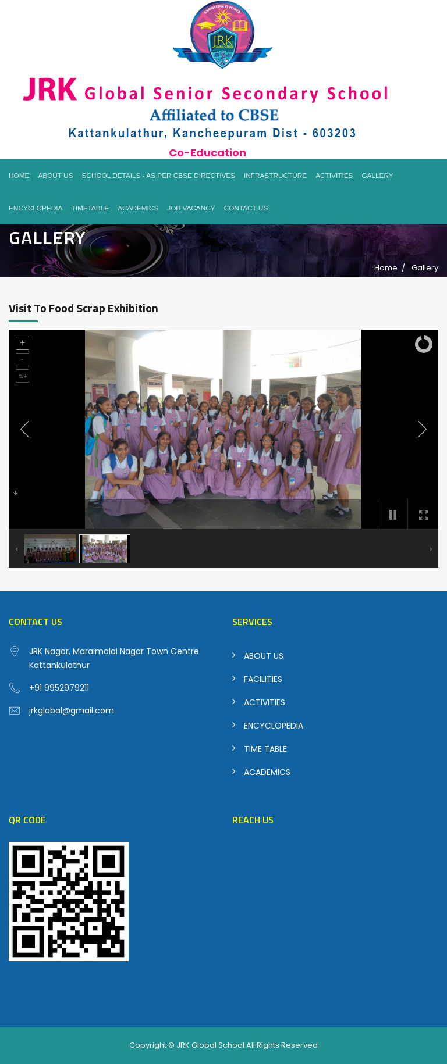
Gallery (377, 176)
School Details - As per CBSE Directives (159, 176)
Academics (138, 208)
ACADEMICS (267, 772)
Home (19, 176)
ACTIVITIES (264, 702)
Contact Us (246, 208)
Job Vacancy (191, 208)
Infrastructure (275, 176)
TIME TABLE (265, 749)
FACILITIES (263, 679)
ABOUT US (263, 656)
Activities (334, 176)
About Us (55, 176)
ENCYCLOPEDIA (273, 725)
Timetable (90, 208)
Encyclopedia (35, 208)
